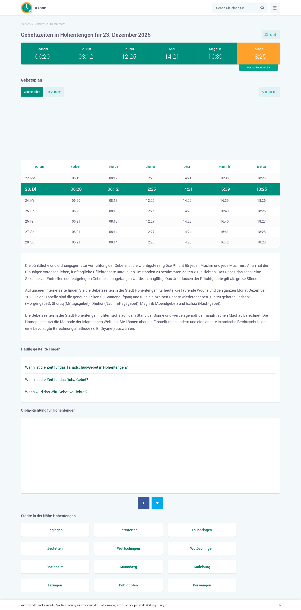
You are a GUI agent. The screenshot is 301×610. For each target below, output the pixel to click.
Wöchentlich (32, 92)
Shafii (273, 34)
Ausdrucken (269, 91)
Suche (262, 8)
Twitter (157, 503)
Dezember (54, 92)
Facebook (143, 503)
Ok (279, 605)
